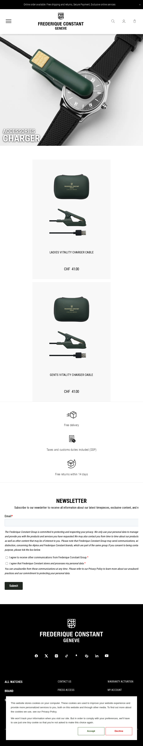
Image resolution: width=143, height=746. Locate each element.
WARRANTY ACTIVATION (120, 681)
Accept (91, 731)
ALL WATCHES (14, 682)
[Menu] (8, 21)
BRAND (9, 691)
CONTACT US (64, 681)
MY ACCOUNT (115, 689)
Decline (119, 731)
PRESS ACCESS (66, 689)
